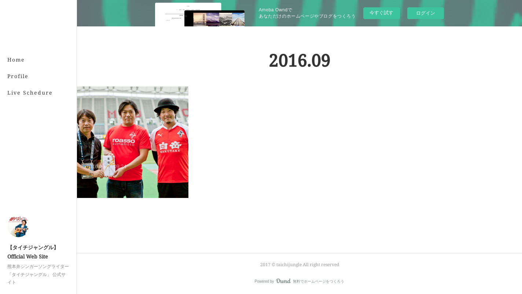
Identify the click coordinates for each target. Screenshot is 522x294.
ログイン (425, 13)
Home (16, 59)
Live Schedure (30, 92)
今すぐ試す (381, 12)
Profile (18, 76)
